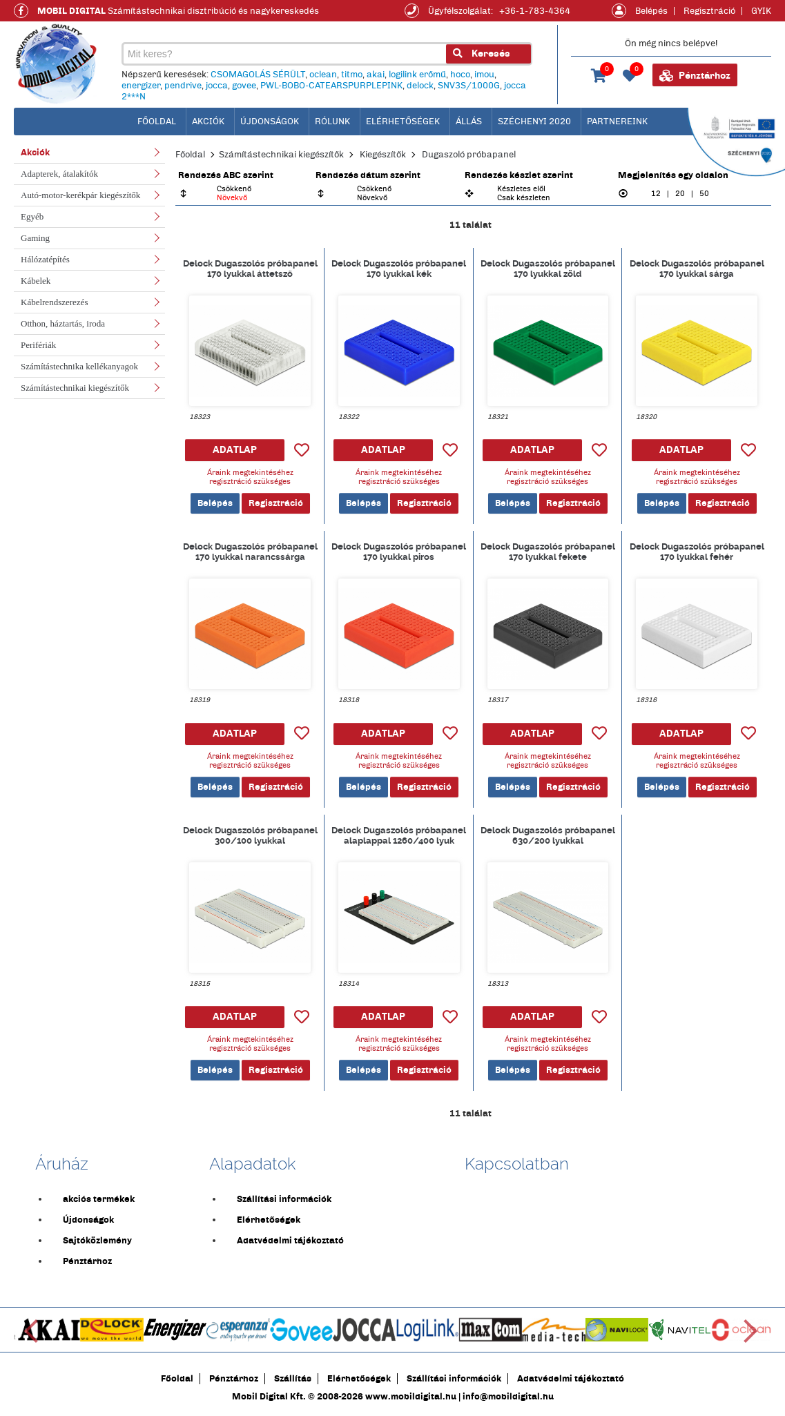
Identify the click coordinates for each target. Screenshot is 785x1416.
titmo (351, 74)
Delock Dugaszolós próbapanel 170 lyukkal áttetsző (250, 268)
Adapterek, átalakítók (59, 173)
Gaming (35, 238)
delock (420, 85)
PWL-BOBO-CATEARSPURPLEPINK (331, 85)
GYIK (761, 11)
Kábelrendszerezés (54, 302)
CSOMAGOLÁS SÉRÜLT (258, 74)
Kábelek (35, 280)
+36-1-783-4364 (534, 11)
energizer (141, 85)
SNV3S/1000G (469, 85)
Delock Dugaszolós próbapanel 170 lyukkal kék (398, 268)
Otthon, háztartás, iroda (63, 323)
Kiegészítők (383, 154)
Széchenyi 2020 (534, 121)
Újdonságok (269, 121)
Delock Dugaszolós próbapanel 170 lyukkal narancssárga (250, 551)
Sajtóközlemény (97, 1240)
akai (376, 74)
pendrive (183, 85)
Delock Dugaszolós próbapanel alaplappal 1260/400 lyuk (398, 835)
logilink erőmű (417, 74)
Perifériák (38, 345)
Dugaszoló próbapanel (469, 154)
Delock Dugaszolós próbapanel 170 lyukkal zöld (548, 268)
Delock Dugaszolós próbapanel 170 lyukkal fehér (697, 551)
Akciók (208, 121)
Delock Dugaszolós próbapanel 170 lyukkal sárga (697, 268)
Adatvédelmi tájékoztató (290, 1240)
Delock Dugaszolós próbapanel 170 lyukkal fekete (548, 551)
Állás (469, 121)
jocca (217, 85)
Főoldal (190, 154)
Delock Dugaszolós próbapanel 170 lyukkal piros (398, 551)
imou (484, 74)
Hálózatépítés (45, 259)
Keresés (481, 53)
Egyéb (32, 216)
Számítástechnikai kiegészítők (75, 387)
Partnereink (617, 121)
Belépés (651, 11)
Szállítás (292, 1378)
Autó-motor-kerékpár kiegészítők (80, 195)
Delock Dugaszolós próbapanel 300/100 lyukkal (250, 835)
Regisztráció (709, 11)
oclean (323, 74)
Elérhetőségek (403, 121)
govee (244, 85)
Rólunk (332, 121)
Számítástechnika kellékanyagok (79, 366)
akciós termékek (99, 1199)
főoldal (156, 121)
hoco (460, 74)
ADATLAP (235, 450)
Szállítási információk (284, 1199)
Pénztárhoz (694, 76)
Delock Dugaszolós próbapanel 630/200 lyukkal (548, 835)
